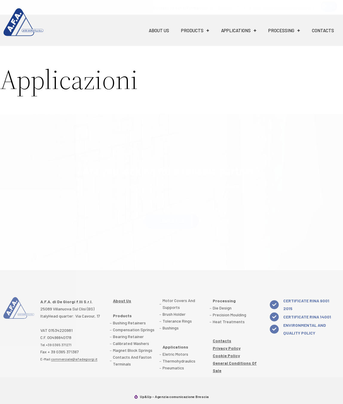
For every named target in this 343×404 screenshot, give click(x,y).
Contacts (323, 30)
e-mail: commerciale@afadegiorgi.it (282, 7)
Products (195, 30)
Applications (238, 30)
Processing (284, 30)
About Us (159, 30)
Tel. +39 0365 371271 (198, 7)
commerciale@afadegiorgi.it (74, 359)
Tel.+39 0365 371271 (55, 345)
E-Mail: (68, 359)
